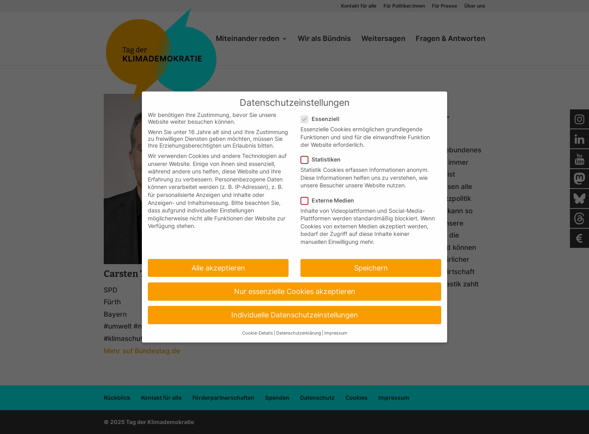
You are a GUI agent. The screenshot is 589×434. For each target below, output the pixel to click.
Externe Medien (330, 200)
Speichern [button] (371, 268)
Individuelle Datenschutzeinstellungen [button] (294, 315)
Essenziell (323, 118)
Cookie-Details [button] (257, 333)
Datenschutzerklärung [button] (298, 333)
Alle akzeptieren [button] (218, 268)
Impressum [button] (335, 333)
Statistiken (323, 159)
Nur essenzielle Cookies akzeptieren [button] (294, 291)
